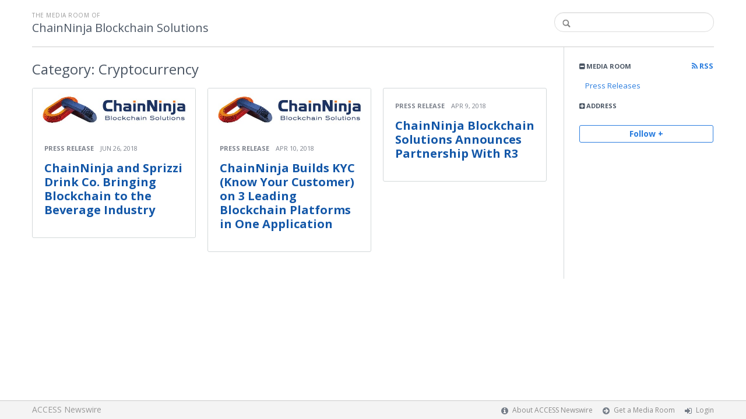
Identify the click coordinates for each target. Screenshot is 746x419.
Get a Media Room (644, 410)
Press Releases (613, 85)
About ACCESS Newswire (552, 410)
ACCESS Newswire (66, 409)
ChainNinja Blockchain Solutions (120, 27)
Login (705, 410)
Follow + (646, 133)
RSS (702, 66)
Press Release (69, 148)
